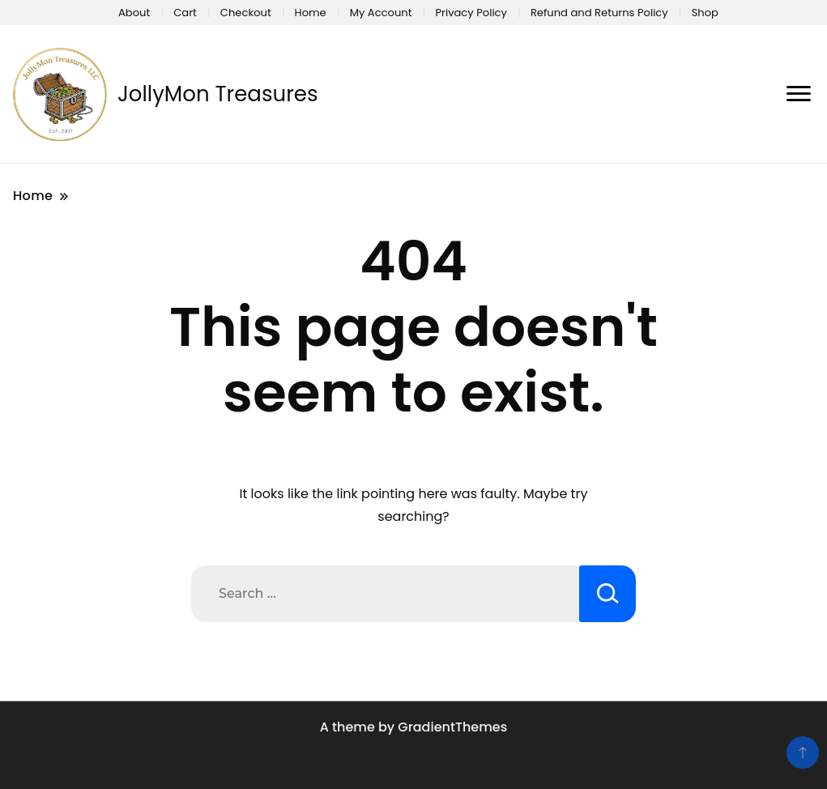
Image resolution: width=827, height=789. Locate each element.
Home (310, 12)
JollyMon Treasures (217, 94)
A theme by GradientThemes (413, 727)
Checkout (245, 12)
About (134, 12)
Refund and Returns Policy (599, 12)
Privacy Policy (471, 12)
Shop (705, 12)
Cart (185, 12)
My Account (381, 12)
